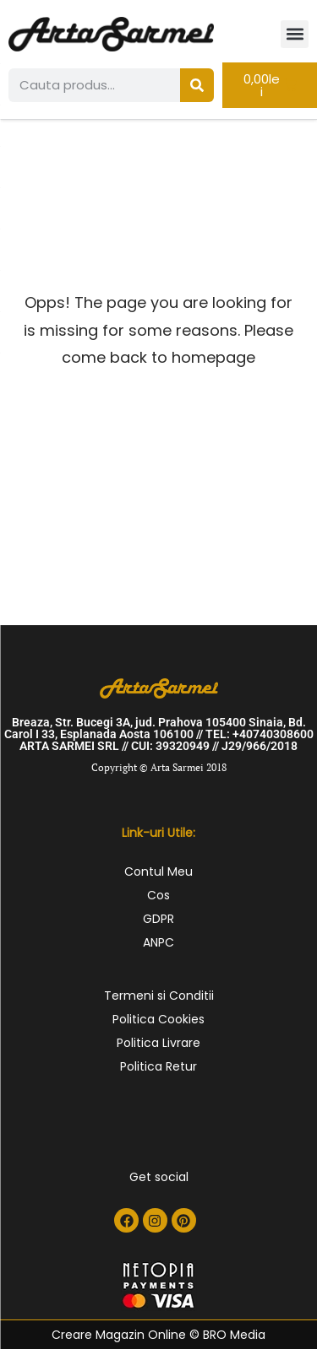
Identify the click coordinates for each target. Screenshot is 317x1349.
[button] (295, 34)
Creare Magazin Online (119, 1334)
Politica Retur (158, 1066)
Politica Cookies (158, 1019)
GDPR (158, 918)
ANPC (158, 942)
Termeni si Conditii (159, 995)
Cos (158, 895)
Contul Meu (158, 871)
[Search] (197, 85)
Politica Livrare (158, 1042)
